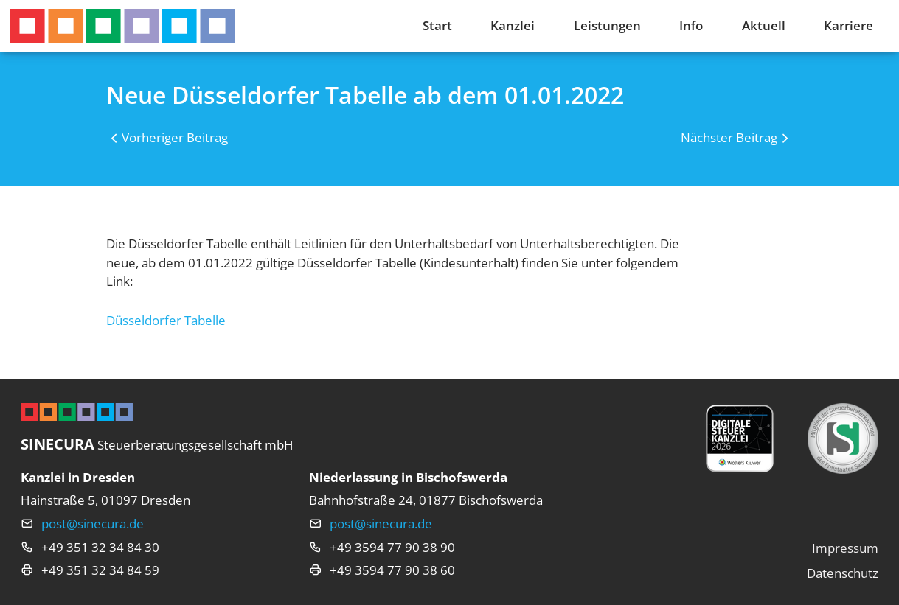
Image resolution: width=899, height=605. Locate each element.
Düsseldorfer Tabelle (166, 320)
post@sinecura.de (92, 523)
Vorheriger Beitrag (175, 137)
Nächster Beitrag (729, 137)
